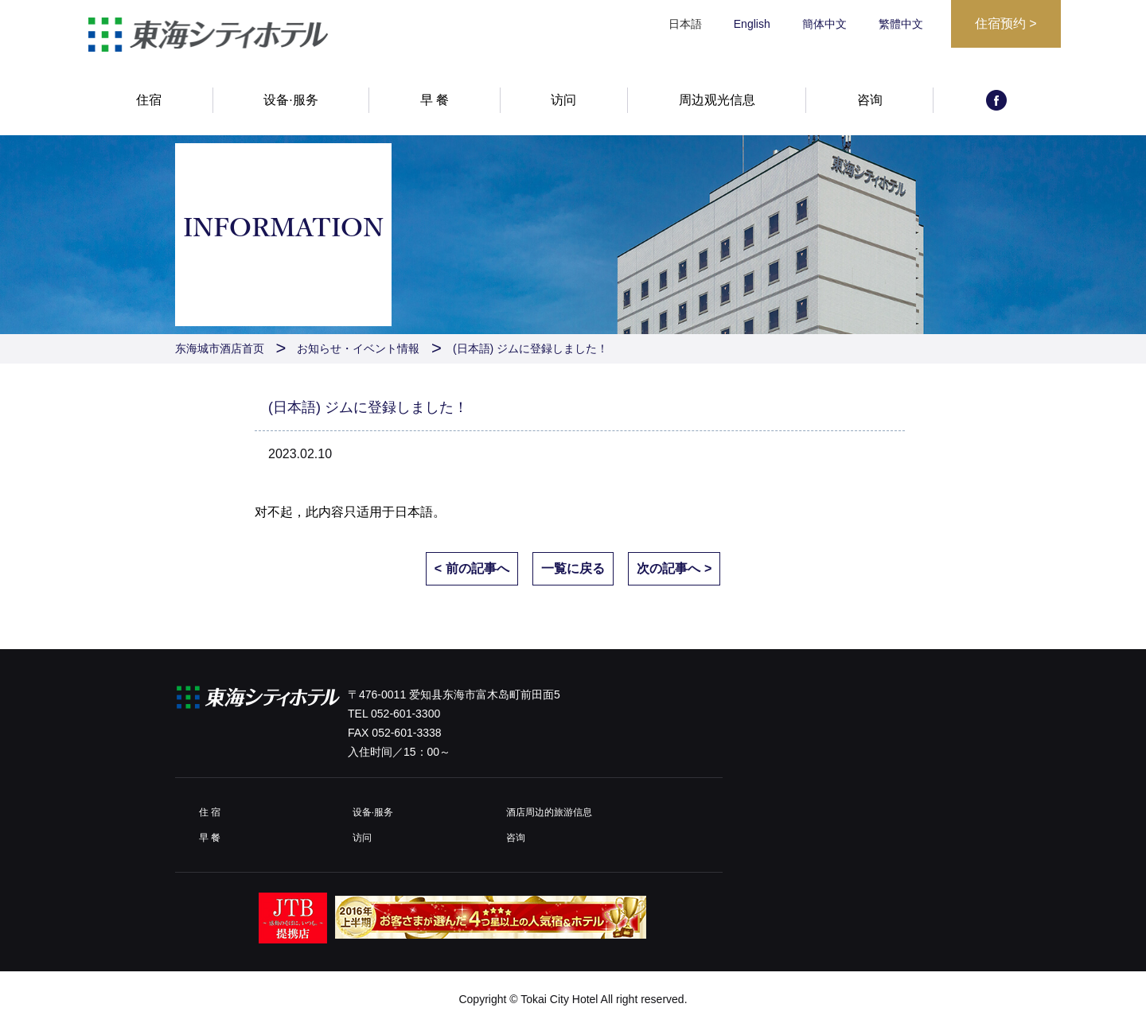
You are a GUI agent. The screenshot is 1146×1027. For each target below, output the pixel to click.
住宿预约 (1006, 23)
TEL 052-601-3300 (394, 713)
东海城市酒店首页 (219, 348)
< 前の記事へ (472, 568)
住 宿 (209, 812)
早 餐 (434, 101)
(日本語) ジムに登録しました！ (530, 348)
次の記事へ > (674, 568)
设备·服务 (290, 101)
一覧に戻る (573, 568)
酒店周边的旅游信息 (549, 812)
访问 (563, 101)
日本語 (414, 512)
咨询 (870, 101)
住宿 (149, 101)
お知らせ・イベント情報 (358, 348)
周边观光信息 (717, 101)
